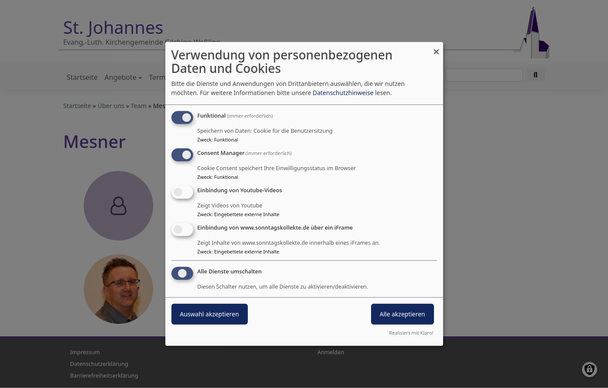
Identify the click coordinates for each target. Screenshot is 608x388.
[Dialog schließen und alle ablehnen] (436, 47)
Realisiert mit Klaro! (411, 332)
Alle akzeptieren (402, 313)
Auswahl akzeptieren (209, 313)
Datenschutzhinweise (342, 93)
